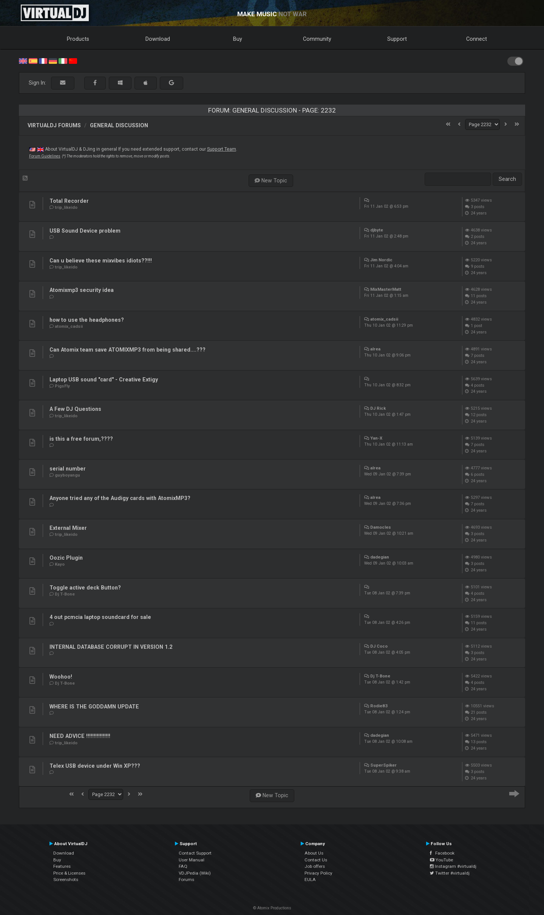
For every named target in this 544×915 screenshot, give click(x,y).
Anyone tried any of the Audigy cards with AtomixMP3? (119, 498)
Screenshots (65, 879)
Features (62, 866)
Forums (186, 879)
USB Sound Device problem (85, 231)
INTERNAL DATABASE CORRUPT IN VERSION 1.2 (110, 647)
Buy (237, 39)
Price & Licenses (69, 873)
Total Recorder (69, 201)
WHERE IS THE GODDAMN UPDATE (94, 707)
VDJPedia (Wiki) (195, 873)
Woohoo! (60, 677)
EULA (310, 879)
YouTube (441, 860)
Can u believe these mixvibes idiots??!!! (100, 261)
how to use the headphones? (86, 320)
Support (397, 39)
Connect (476, 39)
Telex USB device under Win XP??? (94, 766)
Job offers (314, 866)
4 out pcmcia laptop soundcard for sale (100, 617)
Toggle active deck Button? (85, 588)
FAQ (183, 866)
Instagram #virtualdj (453, 866)
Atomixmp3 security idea (81, 290)
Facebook (442, 853)
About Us (313, 853)
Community (317, 39)
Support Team (221, 149)
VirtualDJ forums (54, 125)
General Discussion (119, 125)
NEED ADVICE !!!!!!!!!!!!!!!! (79, 736)
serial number (67, 469)
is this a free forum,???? (81, 439)
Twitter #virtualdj (450, 873)
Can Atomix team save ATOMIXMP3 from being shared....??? (127, 350)
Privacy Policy (318, 873)
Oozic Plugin (66, 558)
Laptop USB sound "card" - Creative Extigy (103, 379)
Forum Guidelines (44, 156)
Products (78, 39)
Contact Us (315, 860)
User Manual (191, 860)
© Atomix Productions (272, 908)
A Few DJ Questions (75, 409)
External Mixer (68, 528)
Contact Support (195, 853)
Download (157, 39)
